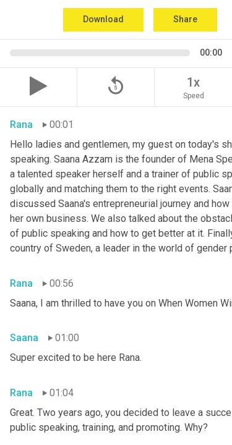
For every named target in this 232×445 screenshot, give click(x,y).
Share (185, 19)
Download (103, 19)
